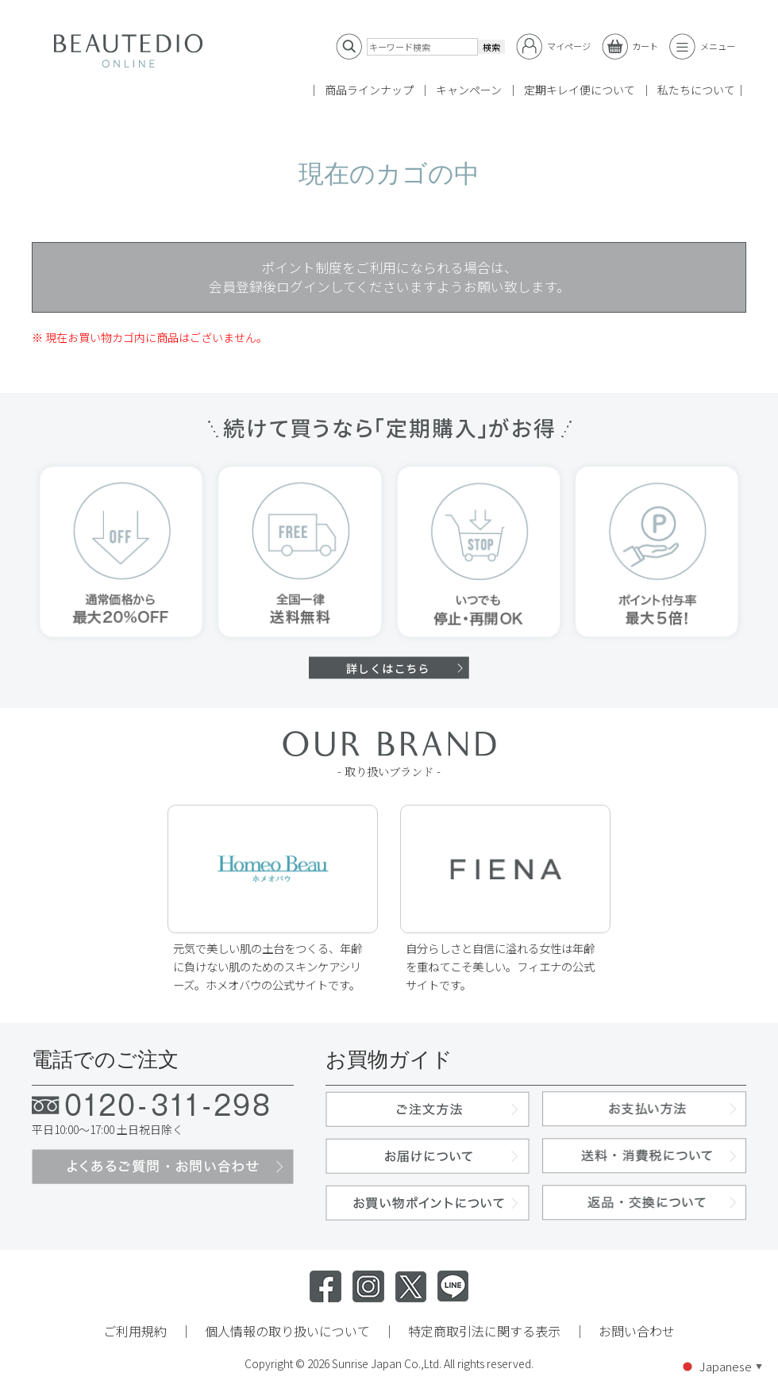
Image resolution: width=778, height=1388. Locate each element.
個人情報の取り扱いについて (287, 1330)
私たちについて (696, 90)
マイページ (553, 46)
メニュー (702, 46)
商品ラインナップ (369, 90)
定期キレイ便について (579, 90)
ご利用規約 (135, 1330)
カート (630, 46)
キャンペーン (469, 90)
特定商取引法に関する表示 (484, 1330)
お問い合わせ (637, 1330)
